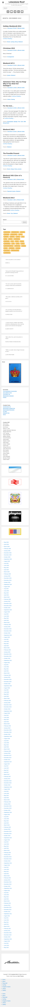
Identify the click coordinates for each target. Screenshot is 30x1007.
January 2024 (7, 601)
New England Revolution (8, 409)
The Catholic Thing (7, 392)
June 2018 (6, 742)
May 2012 (6, 896)
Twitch (22, 243)
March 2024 (7, 597)
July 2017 (6, 766)
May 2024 (6, 593)
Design (12, 169)
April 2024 (6, 595)
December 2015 (8, 806)
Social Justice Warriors (9, 245)
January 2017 (7, 778)
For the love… (8, 106)
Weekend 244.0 (8, 198)
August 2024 (7, 586)
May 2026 (6, 542)
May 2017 (6, 770)
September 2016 (8, 787)
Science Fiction (14, 234)
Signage (16, 121)
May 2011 (6, 922)
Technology (7, 234)
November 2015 (8, 808)
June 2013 (6, 869)
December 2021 (8, 654)
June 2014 (6, 844)
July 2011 (6, 918)
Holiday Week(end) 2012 (12, 26)
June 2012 (6, 894)
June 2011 (6, 920)
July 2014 (6, 842)
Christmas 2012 (9, 48)
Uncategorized (10, 56)
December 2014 (8, 831)
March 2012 (7, 901)
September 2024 (8, 584)
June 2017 (6, 768)
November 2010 (8, 934)
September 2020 (8, 685)
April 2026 (6, 544)
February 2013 (7, 877)
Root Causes (7, 250)
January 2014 (7, 854)
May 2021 (6, 669)
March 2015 (7, 825)
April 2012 (6, 899)
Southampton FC (7, 406)
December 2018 (8, 730)
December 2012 (8, 882)
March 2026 (7, 546)
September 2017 (8, 761)
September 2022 (8, 635)
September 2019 (8, 711)
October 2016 (7, 785)
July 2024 (6, 588)
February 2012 (7, 903)
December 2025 (8, 552)
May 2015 (6, 820)
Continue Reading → (8, 38)
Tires (19, 121)
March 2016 (7, 799)
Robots (22, 241)
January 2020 (7, 702)
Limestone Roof (16, 2)
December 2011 (8, 907)
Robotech (12, 236)
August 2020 (7, 688)
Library (4, 988)
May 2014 (6, 846)
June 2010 (6, 945)
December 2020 (8, 679)
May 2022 (6, 643)
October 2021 (7, 658)
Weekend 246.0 (8, 129)
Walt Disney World (15, 250)
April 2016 (6, 797)
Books (8, 41)
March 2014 (7, 850)
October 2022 (7, 633)
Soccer (20, 234)
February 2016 (7, 801)
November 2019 (8, 706)
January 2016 (7, 804)
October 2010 (7, 937)
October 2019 (7, 709)
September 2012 (8, 888)
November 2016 (8, 782)
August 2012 (7, 890)
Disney (16, 41)
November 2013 (8, 858)
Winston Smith (21, 28)
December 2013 (8, 856)
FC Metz (5, 411)
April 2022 (6, 645)
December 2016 (8, 780)
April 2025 (6, 569)
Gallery (4, 990)
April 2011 (6, 924)
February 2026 (7, 548)
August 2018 (7, 738)
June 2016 (6, 793)
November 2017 (8, 757)
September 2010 (8, 939)
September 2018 (8, 736)
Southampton (16, 238)
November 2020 (8, 681)
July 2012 (6, 892)
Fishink (4, 397)
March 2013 (7, 875)
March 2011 (7, 926)
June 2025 (6, 565)
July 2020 (6, 690)
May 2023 (6, 618)
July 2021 (6, 664)
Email (22, 11)
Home (3, 979)
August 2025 (7, 561)
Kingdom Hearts (6, 986)
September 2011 (8, 913)
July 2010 (6, 943)
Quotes (9, 75)
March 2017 (7, 774)
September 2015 (8, 812)
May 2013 (6, 871)
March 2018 (7, 749)
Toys (12, 213)
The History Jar (6, 394)
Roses (17, 241)
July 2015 (6, 816)
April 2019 (6, 721)
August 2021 (7, 662)
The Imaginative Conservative (10, 391)
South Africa (7, 241)
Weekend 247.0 (8, 63)
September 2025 (8, 559)
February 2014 (7, 852)
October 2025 (7, 557)
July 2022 (6, 639)
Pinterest (8, 11)
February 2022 (7, 649)
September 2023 (8, 609)
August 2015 (7, 814)
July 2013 (6, 867)
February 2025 (7, 574)
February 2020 (7, 700)
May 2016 (6, 795)
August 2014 (7, 839)
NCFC (4, 414)
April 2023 (6, 620)
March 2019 (7, 723)
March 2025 (7, 571)
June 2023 (6, 616)
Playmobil (9, 191)
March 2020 (7, 698)
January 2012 (7, 905)
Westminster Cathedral (8, 395)
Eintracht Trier (6, 413)
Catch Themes (20, 976)
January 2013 (7, 880)
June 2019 (6, 717)
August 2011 (7, 915)
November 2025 (8, 555)
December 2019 (8, 704)
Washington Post (15, 231)
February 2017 (7, 776)
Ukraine (10, 238)
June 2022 (6, 641)
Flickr (18, 11)
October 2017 (7, 759)
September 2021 (8, 660)
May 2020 (6, 694)
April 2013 (6, 873)
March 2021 (7, 673)
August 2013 (7, 865)
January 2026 (7, 550)
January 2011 (7, 930)
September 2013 (8, 863)
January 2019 (7, 728)
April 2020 (6, 696)
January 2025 (7, 576)
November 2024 (8, 580)
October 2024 (7, 582)
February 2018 (7, 751)
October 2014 (7, 835)
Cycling (12, 41)
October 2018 (7, 734)
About (3, 981)
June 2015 (6, 818)
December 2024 (8, 578)
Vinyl (12, 241)
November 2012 (8, 884)
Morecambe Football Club (9, 408)
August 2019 (7, 713)
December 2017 (8, 755)
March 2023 (7, 622)
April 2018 (6, 747)
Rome (18, 243)
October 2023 (7, 607)
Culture (9, 99)
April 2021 (6, 671)
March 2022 (7, 647)
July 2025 (6, 563)
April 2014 (6, 848)
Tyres (22, 121)
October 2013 (7, 861)
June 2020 (6, 692)
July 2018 (6, 740)
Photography (10, 121)
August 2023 (7, 611)
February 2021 (7, 675)
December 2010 (8, 932)
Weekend (20, 41)
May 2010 (6, 947)
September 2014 (8, 837)
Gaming (13, 99)
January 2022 (7, 652)
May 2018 (6, 744)
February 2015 (7, 827)
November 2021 (8, 656)
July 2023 (6, 614)
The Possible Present (11, 153)
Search (4, 219)
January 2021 (7, 677)
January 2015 (7, 829)
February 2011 (7, 928)
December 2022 (8, 628)
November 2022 (8, 630)
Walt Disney (17, 245)
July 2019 (6, 715)
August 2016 (7, 789)
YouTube (11, 11)
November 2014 (8, 833)
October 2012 (7, 886)
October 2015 (7, 810)
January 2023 (7, 626)
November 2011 (8, 909)
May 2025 (6, 567)
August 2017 (7, 763)
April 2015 (6, 823)
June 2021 (6, 666)
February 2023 (7, 624)
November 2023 (8, 605)
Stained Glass (7, 231)
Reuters (18, 236)
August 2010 (7, 941)
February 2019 (7, 725)
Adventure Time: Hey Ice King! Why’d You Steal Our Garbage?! (14, 83)
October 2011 (7, 911)
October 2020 (7, 683)
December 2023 (8, 603)
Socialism (22, 231)
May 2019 (6, 719)
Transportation (7, 243)
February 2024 (7, 599)
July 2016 (6, 791)
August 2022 (7, 637)
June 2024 (6, 590)
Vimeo (15, 11)
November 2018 (8, 732)
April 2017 (6, 772)
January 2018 (7, 753)
